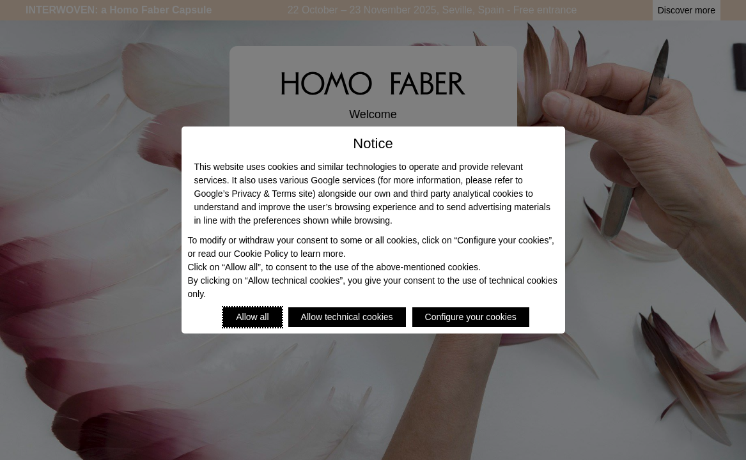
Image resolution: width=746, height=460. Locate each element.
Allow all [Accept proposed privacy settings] (252, 317)
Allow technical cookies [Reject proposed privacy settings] (347, 317)
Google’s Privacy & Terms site (253, 193)
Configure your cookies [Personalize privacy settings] (471, 317)
